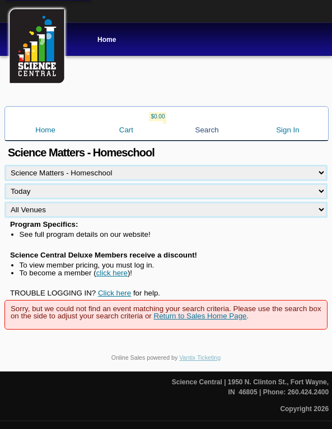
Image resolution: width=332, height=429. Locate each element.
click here (112, 273)
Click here (114, 293)
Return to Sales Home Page (200, 316)
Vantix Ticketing (200, 357)
